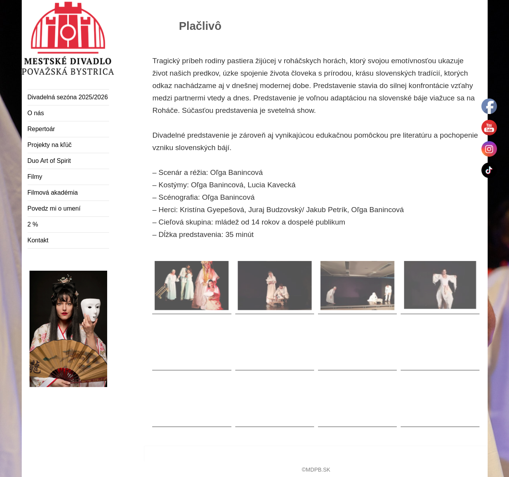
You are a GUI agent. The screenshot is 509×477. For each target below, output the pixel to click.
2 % (33, 224)
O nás (36, 113)
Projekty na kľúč (50, 145)
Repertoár (41, 129)
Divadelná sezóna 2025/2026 (68, 97)
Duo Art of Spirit (49, 160)
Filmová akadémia (53, 192)
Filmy (35, 176)
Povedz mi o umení (54, 208)
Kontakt (38, 240)
